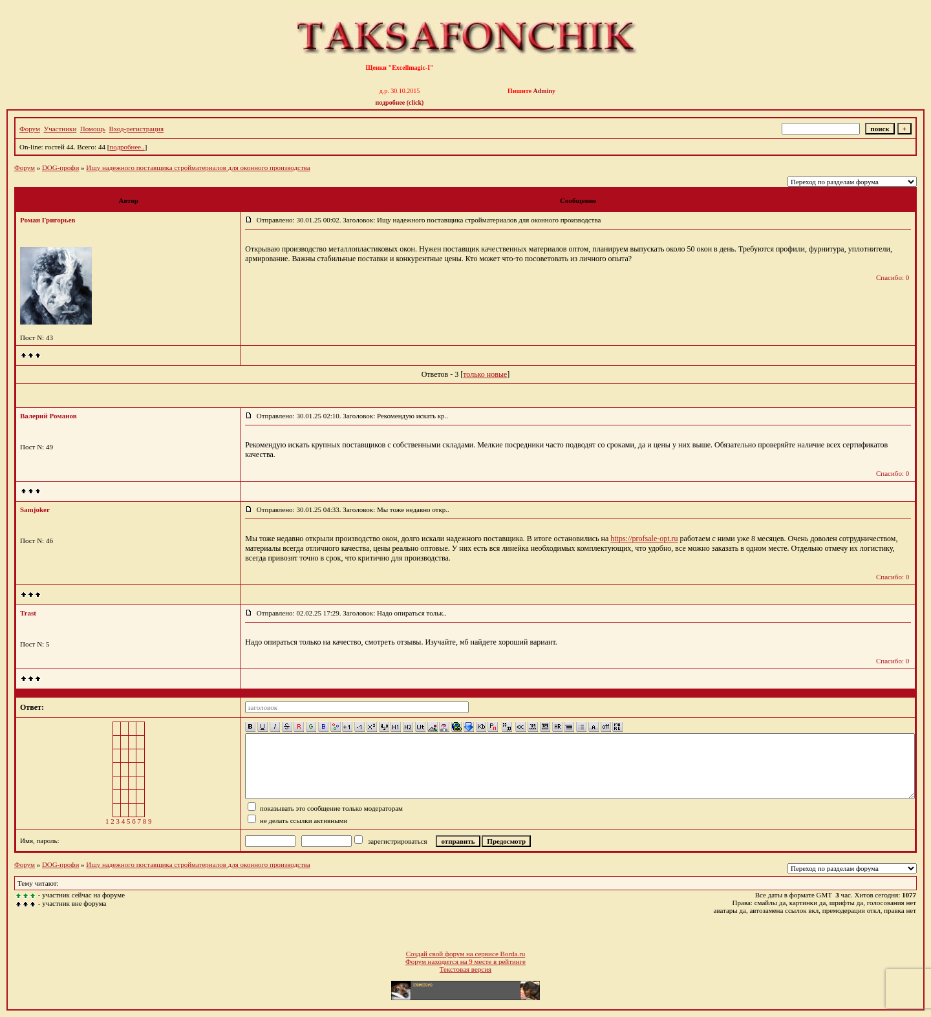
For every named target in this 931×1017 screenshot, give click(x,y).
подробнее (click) (400, 102)
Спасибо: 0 (892, 277)
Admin (542, 90)
